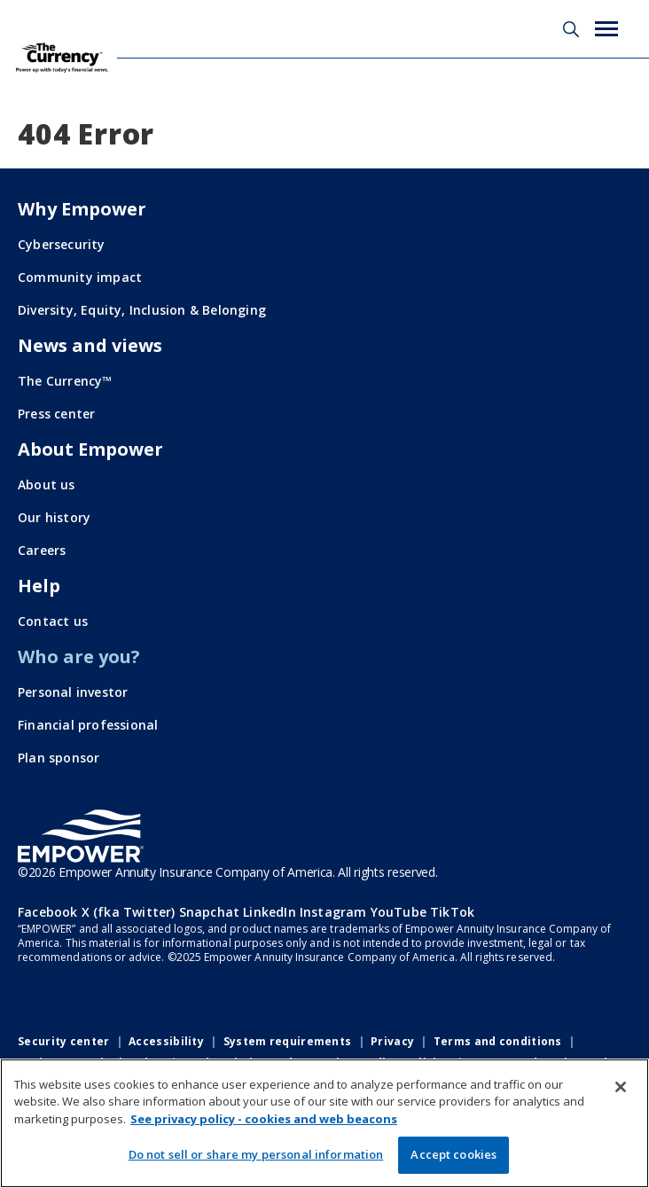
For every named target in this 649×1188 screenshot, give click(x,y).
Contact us (53, 621)
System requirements (287, 1041)
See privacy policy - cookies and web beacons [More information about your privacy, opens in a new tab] (263, 1119)
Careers (42, 550)
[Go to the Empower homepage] (81, 836)
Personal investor (73, 692)
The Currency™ (65, 380)
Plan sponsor (58, 757)
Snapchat (209, 911)
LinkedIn (269, 911)
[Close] (620, 1086)
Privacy (392, 1041)
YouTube (398, 911)
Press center (56, 413)
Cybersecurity (62, 244)
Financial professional (88, 724)
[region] (324, 1123)
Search (571, 29)
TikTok (452, 911)
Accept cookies (454, 1154)
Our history (54, 517)
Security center (64, 1041)
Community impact (80, 277)
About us (46, 484)
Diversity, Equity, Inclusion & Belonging (142, 309)
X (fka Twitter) (129, 911)
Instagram (333, 911)
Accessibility (166, 1041)
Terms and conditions (498, 1041)
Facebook (48, 911)
